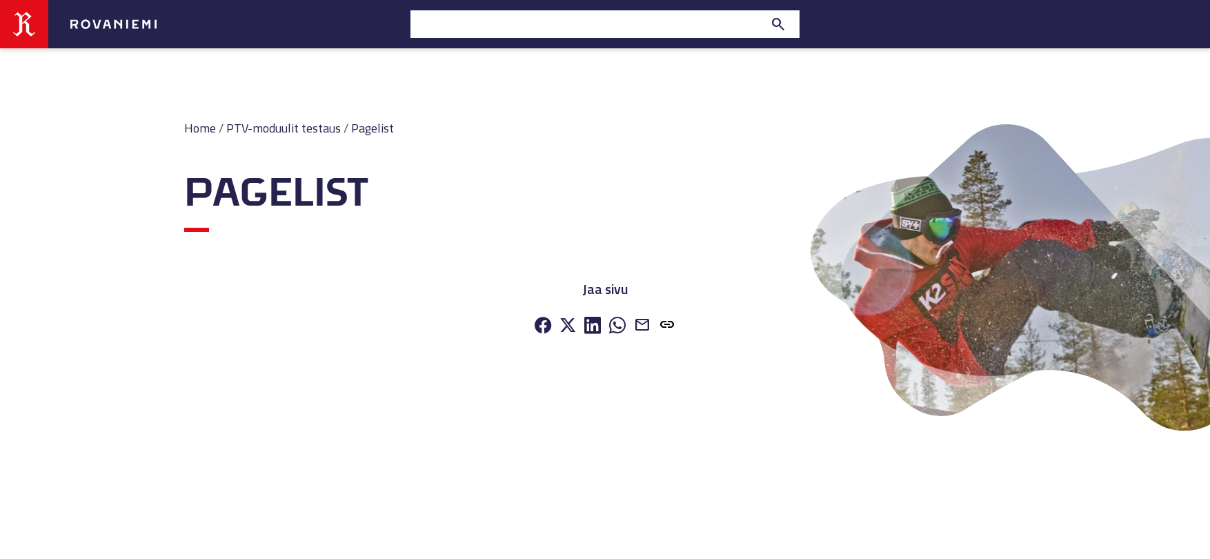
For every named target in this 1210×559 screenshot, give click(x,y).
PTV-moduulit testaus (283, 128)
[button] (667, 326)
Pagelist (372, 128)
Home (200, 128)
